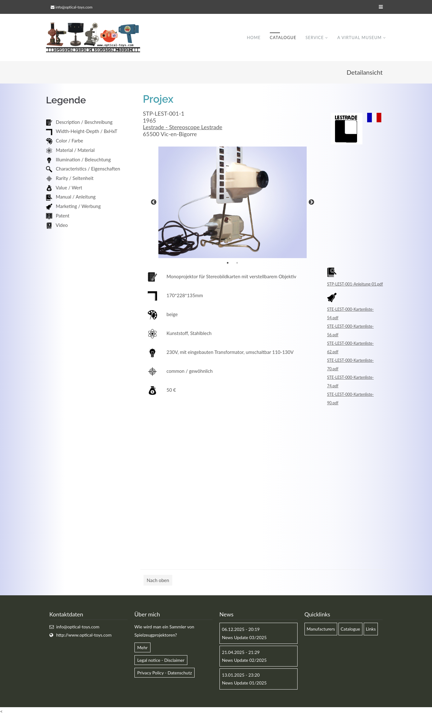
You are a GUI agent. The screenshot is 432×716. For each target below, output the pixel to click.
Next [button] (311, 202)
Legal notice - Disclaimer (161, 660)
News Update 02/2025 (244, 660)
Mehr (142, 647)
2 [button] (237, 263)
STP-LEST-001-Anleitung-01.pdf (355, 284)
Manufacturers (321, 629)
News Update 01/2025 (244, 683)
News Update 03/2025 (244, 637)
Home (254, 37)
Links (371, 629)
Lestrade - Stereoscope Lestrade (182, 127)
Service (314, 37)
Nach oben (158, 580)
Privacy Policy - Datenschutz (164, 673)
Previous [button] (154, 202)
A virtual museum (359, 37)
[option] (232, 202)
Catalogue (283, 37)
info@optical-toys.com (73, 7)
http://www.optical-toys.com (83, 635)
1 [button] (228, 263)
